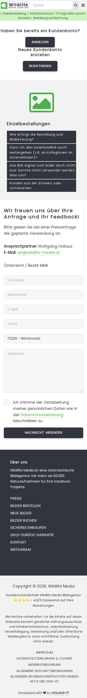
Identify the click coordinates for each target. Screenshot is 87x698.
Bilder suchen (23, 520)
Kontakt (18, 542)
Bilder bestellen (25, 505)
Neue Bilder (20, 513)
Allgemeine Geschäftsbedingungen (44, 671)
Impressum (44, 652)
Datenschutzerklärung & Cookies (44, 658)
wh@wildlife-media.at (38, 252)
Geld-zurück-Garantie (32, 535)
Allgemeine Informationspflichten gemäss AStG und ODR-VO (44, 679)
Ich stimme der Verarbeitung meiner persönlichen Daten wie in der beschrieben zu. (45, 411)
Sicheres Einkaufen (28, 527)
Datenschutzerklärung (42, 414)
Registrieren (40, 66)
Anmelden (40, 42)
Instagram (20, 549)
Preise (16, 498)
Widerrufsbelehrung (44, 664)
